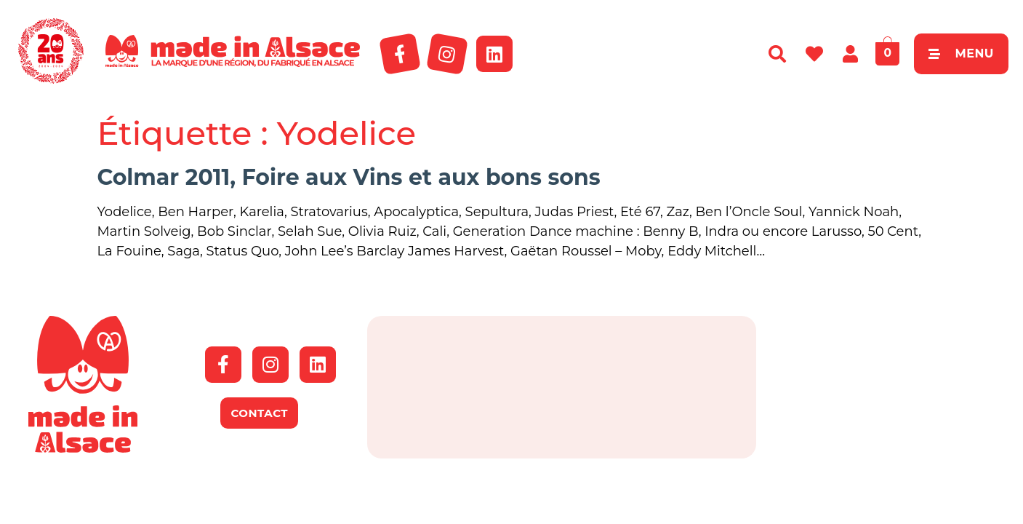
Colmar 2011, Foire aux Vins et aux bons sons (349, 177)
